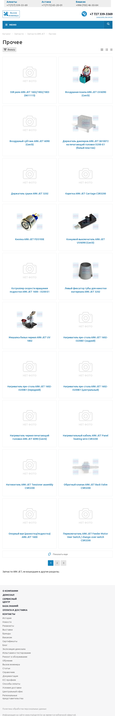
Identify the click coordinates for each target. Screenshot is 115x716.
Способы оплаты (11, 684)
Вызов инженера (11, 664)
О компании (10, 591)
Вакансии (7, 637)
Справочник (9, 672)
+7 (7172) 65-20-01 (52, 5)
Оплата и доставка (15, 610)
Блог (5, 645)
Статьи (6, 668)
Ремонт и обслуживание (15, 657)
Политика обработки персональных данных (24, 709)
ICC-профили (9, 680)
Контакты (9, 614)
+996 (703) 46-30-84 (87, 5)
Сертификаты (10, 641)
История (7, 618)
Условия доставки (12, 687)
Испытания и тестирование (17, 653)
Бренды (7, 633)
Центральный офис (13, 691)
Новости (7, 622)
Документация (10, 676)
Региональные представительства (13, 697)
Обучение (7, 660)
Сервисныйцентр (10, 600)
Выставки (8, 629)
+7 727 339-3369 (101, 13)
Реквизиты (8, 626)
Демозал (8, 595)
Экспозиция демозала (14, 649)
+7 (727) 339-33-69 (17, 5)
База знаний (10, 606)
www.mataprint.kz (33, 715)
